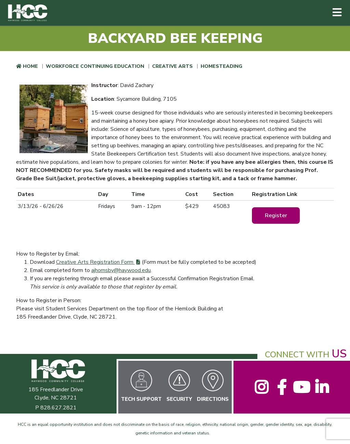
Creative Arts (172, 66)
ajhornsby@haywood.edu (121, 270)
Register (276, 215)
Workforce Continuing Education (95, 66)
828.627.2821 (58, 407)
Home (30, 66)
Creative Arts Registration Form (95, 262)
